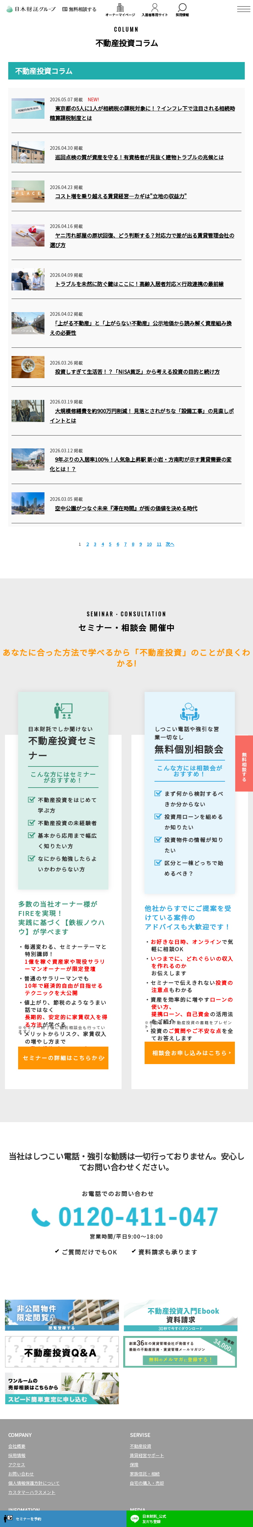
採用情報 (16, 1402)
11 (159, 544)
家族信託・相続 (145, 1420)
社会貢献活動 (21, 1495)
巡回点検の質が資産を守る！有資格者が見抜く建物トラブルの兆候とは (139, 157)
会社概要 (16, 1392)
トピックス (19, 1486)
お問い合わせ (21, 1420)
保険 (134, 1411)
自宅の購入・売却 (147, 1429)
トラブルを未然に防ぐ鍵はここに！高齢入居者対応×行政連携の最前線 (139, 284)
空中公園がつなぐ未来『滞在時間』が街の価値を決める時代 (126, 508)
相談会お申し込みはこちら (189, 1054)
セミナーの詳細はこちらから (63, 1059)
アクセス (16, 1411)
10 (149, 544)
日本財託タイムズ (147, 1468)
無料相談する (244, 767)
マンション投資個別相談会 (34, 1477)
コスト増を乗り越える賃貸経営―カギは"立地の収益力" (121, 196)
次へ (170, 544)
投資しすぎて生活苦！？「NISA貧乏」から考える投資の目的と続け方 (137, 371)
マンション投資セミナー (31, 1468)
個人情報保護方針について (34, 1429)
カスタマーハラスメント (31, 1439)
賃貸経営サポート (147, 1402)
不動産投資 (140, 1392)
